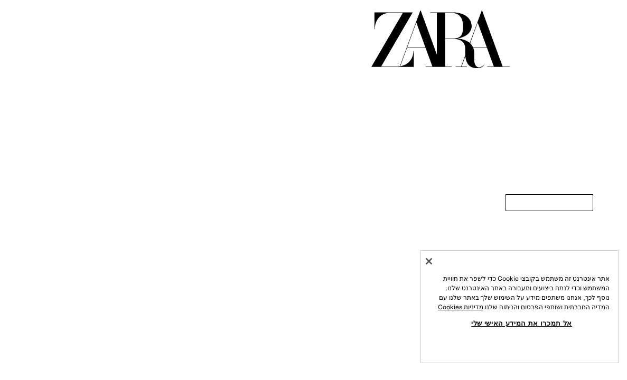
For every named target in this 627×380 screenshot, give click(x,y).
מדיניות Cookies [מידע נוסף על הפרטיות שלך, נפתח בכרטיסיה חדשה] (460, 306)
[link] (549, 202)
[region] (519, 306)
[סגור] (429, 261)
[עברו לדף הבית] (440, 39)
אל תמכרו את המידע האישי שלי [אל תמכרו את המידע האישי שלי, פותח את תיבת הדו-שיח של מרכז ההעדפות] (521, 323)
